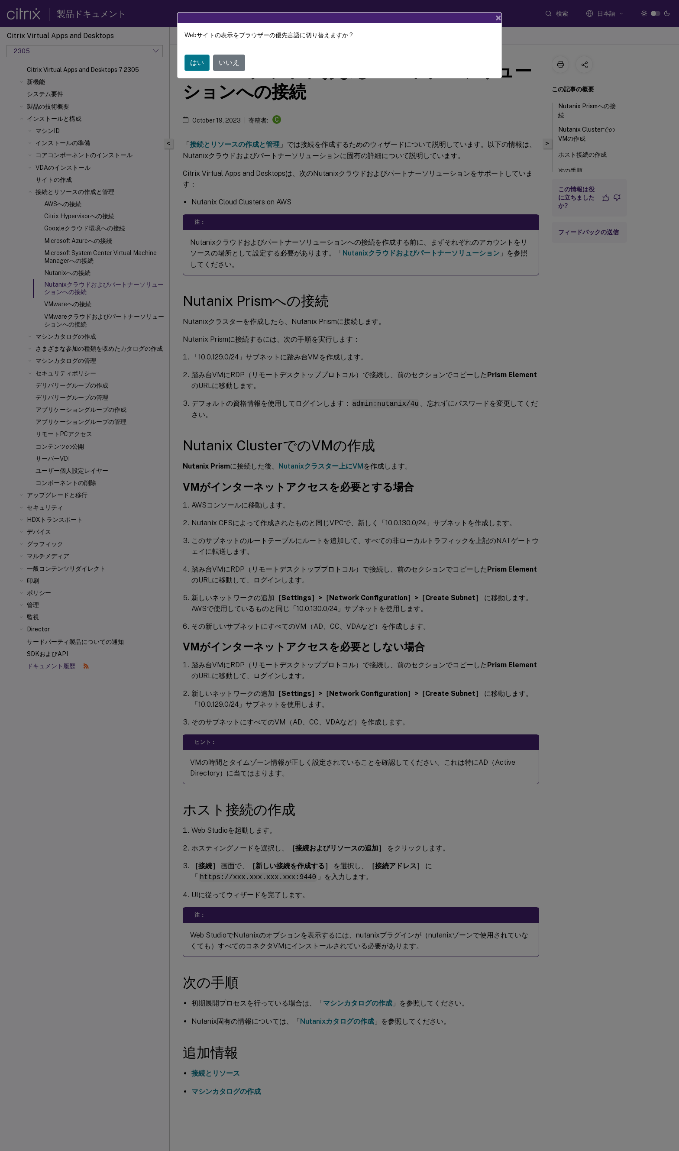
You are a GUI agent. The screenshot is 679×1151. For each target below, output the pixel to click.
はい (197, 62)
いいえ (229, 62)
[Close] (498, 18)
